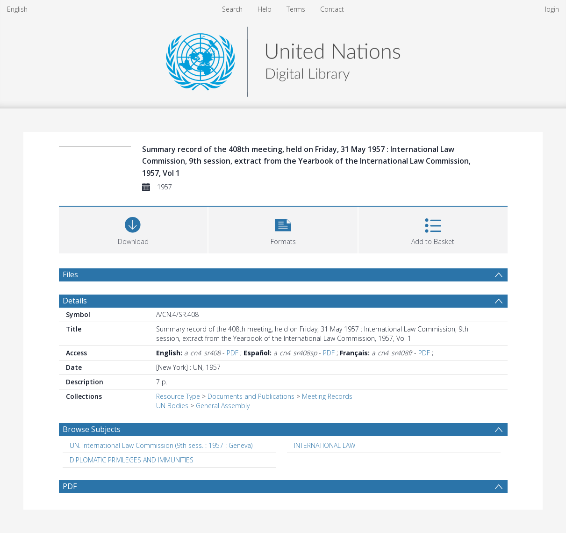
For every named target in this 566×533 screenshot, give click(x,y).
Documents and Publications (251, 396)
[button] (283, 229)
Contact (332, 9)
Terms (296, 9)
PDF (232, 352)
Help (265, 9)
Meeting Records (327, 396)
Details (75, 300)
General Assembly (223, 405)
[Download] (133, 229)
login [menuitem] (552, 9)
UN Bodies (172, 405)
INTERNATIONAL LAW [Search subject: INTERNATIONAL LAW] (324, 445)
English (17, 9)
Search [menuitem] (232, 9)
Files (70, 274)
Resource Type (178, 396)
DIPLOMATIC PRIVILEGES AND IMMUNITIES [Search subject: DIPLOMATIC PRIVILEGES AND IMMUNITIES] (131, 459)
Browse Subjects (92, 429)
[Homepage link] (283, 59)
